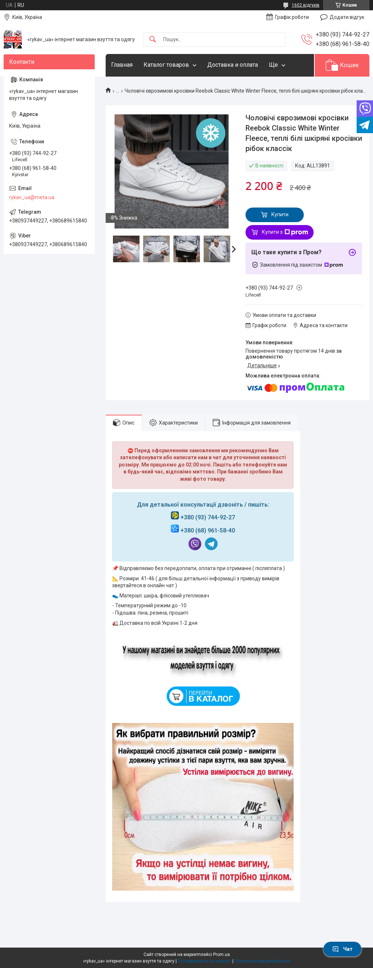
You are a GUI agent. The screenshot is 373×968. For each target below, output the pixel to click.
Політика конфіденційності (262, 961)
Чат (342, 949)
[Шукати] (153, 39)
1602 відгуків (305, 5)
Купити (279, 214)
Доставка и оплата (232, 64)
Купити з (285, 232)
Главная (122, 64)
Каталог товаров (166, 64)
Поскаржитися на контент (204, 961)
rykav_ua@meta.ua (31, 197)
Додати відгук (347, 17)
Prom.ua (221, 954)
